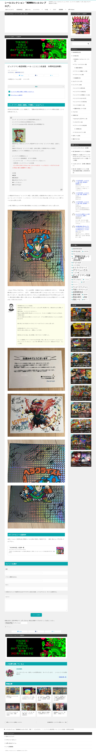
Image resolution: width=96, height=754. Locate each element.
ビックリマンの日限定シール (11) (82, 94)
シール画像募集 (9, 746)
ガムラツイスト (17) (77, 81)
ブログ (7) (75, 111)
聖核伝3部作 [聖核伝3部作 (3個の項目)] (77, 297)
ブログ (54, 9)
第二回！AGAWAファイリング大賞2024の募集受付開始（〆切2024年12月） (81, 170)
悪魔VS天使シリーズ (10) (80, 108)
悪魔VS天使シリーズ (19, 72)
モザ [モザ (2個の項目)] (83, 282)
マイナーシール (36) (79, 74)
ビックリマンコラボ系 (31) (80, 101)
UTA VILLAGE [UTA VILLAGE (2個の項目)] (77, 251)
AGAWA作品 (19, 9)
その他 (46, 9)
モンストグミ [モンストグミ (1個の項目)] (75, 284)
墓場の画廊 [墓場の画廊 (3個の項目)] (76, 294)
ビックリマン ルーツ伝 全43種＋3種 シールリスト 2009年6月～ (28, 714)
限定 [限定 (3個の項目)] (85, 297)
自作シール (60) (76, 135)
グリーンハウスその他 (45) (80, 125)
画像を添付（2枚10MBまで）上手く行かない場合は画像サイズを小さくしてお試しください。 (30, 620)
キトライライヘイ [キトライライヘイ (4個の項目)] (80, 268)
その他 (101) (76, 55)
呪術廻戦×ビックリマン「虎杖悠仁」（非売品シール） (59, 713)
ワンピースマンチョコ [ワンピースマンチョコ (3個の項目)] (80, 287)
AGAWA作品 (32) (77, 52)
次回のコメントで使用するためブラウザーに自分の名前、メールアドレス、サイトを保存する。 (32, 592)
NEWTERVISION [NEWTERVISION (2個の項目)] (77, 248)
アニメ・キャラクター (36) (80, 64)
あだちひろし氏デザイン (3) (80, 118)
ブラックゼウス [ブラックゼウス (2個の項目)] (77, 279)
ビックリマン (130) (77, 84)
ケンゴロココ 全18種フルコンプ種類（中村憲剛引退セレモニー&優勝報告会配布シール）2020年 (60, 698)
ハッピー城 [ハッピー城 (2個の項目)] (76, 272)
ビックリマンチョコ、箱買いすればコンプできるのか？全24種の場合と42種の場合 (80, 333)
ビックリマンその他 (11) (80, 91)
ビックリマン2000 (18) (79, 88)
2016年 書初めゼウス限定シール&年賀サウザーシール (44, 713)
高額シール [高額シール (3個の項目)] (76, 299)
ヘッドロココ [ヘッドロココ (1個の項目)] (86, 279)
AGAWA (77, 183)
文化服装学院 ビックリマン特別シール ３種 (56, 722)
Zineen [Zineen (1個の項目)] (74, 253)
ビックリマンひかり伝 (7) (80, 98)
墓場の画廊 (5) (79, 67)
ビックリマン (36, 9)
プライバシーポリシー (11, 739)
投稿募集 (61, 9)
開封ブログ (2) (76, 139)
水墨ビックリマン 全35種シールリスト (14, 722)
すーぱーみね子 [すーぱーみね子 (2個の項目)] (77, 262)
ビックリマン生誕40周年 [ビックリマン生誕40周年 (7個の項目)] (81, 276)
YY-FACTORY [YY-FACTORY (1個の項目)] (86, 251)
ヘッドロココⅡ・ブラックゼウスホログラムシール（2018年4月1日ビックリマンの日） (28, 697)
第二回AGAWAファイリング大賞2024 (81, 151)
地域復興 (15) (77, 78)
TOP (18, 729)
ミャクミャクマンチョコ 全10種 (80, 148)
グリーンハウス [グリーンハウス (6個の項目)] (80, 270)
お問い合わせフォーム (11, 743)
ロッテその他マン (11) (79, 105)
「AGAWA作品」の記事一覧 (16, 547)
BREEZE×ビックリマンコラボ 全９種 (12, 697)
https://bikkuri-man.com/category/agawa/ (17, 549)
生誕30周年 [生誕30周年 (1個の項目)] (85, 294)
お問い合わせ (71, 9)
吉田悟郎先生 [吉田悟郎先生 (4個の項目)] (78, 292)
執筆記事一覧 (62, 677)
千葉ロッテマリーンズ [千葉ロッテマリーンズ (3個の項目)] (80, 289)
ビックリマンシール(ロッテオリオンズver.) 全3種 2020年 (12, 714)
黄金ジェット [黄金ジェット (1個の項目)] (85, 299)
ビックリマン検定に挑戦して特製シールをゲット (22, 91)
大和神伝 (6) (78, 128)
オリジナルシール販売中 (16, 95)
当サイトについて (9, 9)
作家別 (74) (75, 115)
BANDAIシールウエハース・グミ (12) (81, 60)
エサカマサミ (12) (78, 122)
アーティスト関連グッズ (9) (80, 71)
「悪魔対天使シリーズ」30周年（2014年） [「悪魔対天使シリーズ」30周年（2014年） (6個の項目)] (81, 258)
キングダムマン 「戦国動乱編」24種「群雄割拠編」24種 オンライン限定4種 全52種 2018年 (44, 698)
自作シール (27, 9)
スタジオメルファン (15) (80, 132)
